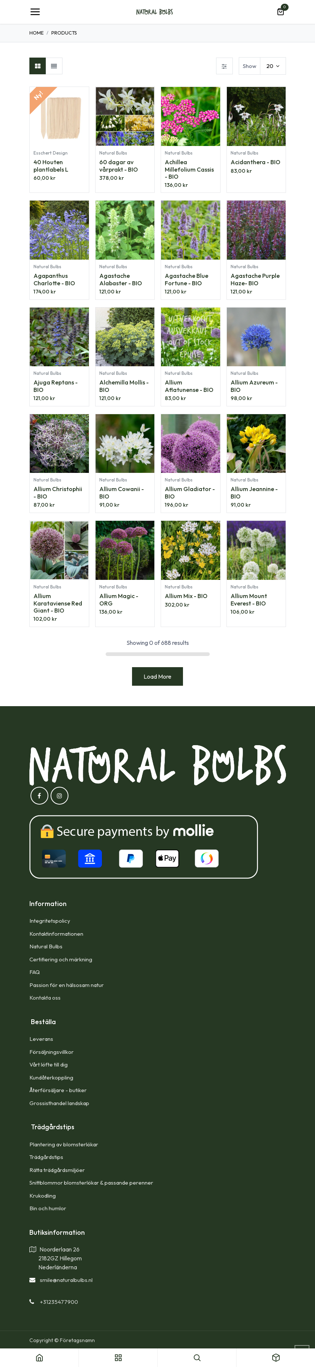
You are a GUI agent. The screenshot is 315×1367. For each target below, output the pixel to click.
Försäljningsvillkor (51, 1051)
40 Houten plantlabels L (50, 165)
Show (249, 65)
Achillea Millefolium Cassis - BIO (189, 169)
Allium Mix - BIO (186, 596)
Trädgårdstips (46, 1156)
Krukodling (42, 1195)
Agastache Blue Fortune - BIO (186, 279)
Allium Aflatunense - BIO (189, 386)
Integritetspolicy (49, 920)
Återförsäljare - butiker (58, 1090)
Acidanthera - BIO (255, 162)
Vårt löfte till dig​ (48, 1064)
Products (64, 33)
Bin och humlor (47, 1208)
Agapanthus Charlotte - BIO (54, 279)
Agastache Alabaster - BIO (120, 279)
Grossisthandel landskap (59, 1103)
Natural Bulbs (45, 946)
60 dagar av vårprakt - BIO (118, 165)
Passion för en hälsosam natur (66, 984)
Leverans (41, 1038)
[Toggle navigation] (35, 11)
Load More (157, 676)
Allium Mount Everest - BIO (248, 599)
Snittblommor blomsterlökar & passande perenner (91, 1182)
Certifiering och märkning (60, 959)
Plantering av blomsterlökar (63, 1144)
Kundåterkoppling (51, 1077)
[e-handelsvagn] (280, 11)
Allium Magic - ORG (118, 599)
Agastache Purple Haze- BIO (254, 279)
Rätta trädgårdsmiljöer (57, 1169)
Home (36, 33)
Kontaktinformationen (56, 933)
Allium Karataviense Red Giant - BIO (57, 603)
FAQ (34, 971)
